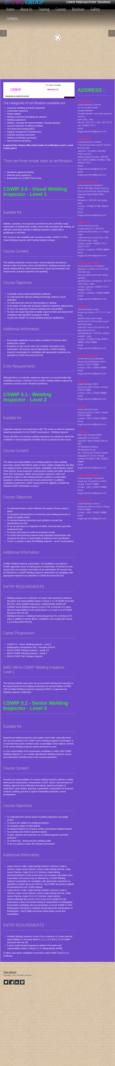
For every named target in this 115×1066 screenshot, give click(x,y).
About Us (26, 9)
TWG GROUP (9, 972)
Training (43, 9)
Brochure (78, 9)
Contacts (12, 18)
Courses (60, 9)
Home (10, 9)
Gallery (95, 9)
